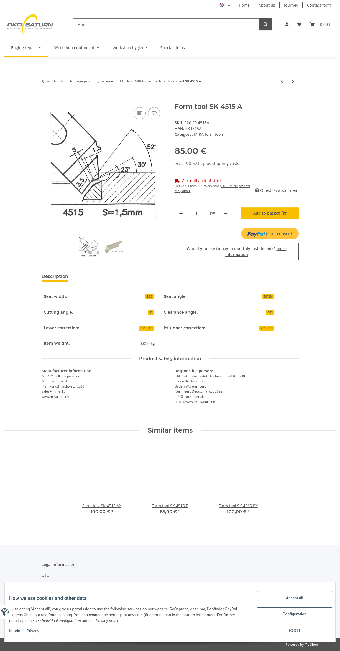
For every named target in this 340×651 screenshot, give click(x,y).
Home (244, 5)
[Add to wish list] (154, 113)
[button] (287, 24)
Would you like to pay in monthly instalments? (237, 251)
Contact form (319, 5)
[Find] (166, 24)
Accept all (290, 602)
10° (270, 312)
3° (150, 312)
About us (267, 5)
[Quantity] (196, 213)
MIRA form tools (209, 134)
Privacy (37, 634)
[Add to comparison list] (140, 113)
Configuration (290, 617)
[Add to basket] (46, 100)
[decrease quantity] (181, 213)
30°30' (268, 296)
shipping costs (225, 163)
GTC (45, 575)
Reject (290, 631)
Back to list (54, 81)
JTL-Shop (311, 644)
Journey (291, 5)
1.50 (149, 296)
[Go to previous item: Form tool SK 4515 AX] (281, 81)
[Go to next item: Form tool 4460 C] (293, 81)
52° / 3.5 (146, 328)
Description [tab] (55, 276)
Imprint (20, 634)
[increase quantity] (226, 213)
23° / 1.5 (266, 328)
